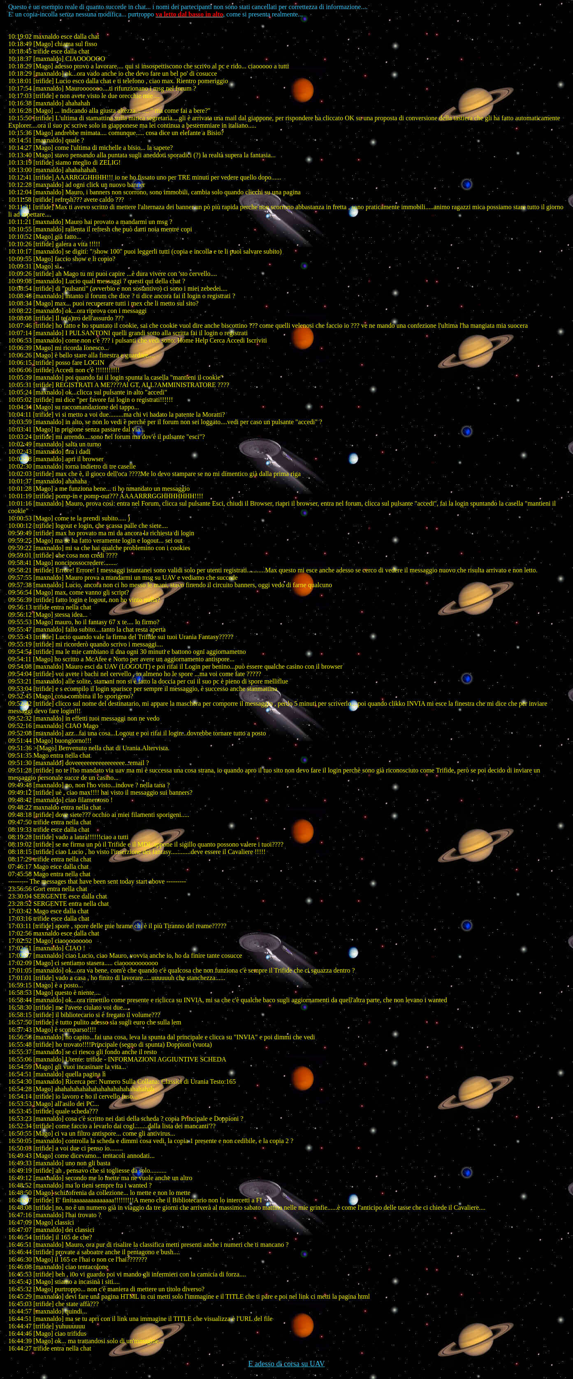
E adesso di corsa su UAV (286, 1364)
